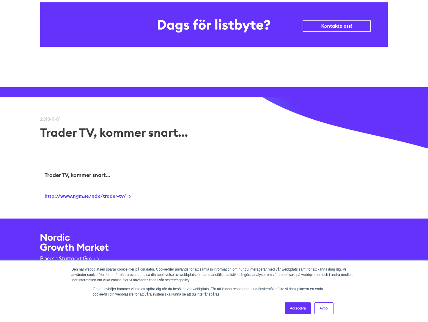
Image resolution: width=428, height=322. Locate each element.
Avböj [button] (324, 308)
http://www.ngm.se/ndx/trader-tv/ (85, 196)
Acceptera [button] (298, 308)
